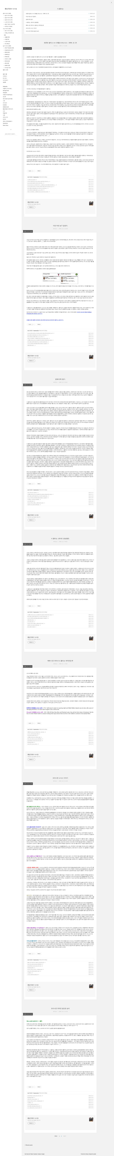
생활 (7, 37)
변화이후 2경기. (29, 19)
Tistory (87, 1154)
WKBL (7, 65)
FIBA (7, 56)
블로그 (5, 69)
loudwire (5, 104)
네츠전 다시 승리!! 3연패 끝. (33, 504)
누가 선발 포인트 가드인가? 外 (33, 1107)
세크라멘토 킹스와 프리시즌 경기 (34, 740)
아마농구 (8, 67)
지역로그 (5, 76)
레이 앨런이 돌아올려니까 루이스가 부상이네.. (37, 188)
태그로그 (5, 78)
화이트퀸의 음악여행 (7, 98)
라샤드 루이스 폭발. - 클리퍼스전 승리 (35, 502)
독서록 (7, 43)
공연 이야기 (8, 19)
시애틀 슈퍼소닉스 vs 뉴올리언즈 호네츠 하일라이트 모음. (39, 340)
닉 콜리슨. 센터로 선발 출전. (32, 22)
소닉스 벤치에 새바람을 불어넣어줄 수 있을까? (37, 343)
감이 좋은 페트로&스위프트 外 (33, 1106)
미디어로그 (5, 80)
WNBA (7, 54)
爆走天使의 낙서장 (11, 9)
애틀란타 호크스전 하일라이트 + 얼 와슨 (35, 732)
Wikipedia (5, 86)
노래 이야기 (8, 22)
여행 (7, 39)
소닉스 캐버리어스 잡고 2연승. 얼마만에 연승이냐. (38, 181)
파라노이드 (5, 117)
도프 (4, 111)
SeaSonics (5, 123)
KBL (7, 63)
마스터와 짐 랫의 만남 (32, 735)
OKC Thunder (9, 48)
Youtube (39, 1154)
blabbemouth (6, 107)
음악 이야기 (7, 13)
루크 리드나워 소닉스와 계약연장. (34, 738)
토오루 (4, 96)
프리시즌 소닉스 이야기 (31, 28)
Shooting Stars (30, 742)
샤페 (4, 115)
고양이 (7, 41)
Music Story (5, 125)
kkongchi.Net (6, 90)
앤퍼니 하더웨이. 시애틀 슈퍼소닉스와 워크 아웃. (37, 191)
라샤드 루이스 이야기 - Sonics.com (34, 969)
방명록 (4, 82)
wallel (95, 1154)
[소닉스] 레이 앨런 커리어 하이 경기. (35, 183)
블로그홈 (5, 74)
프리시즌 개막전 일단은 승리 (32, 31)
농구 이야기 (7, 45)
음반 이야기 (8, 17)
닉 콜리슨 (29, 972)
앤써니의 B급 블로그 (7, 121)
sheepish (5, 92)
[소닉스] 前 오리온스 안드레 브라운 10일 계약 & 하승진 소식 (40, 186)
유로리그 (8, 58)
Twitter (31, 1154)
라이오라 (5, 102)
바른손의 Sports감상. (8, 94)
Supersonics (9, 50)
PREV (55, 1136)
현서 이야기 (8, 30)
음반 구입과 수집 (10, 24)
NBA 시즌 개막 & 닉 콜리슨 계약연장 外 (35, 25)
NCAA (7, 61)
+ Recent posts (28, 1145)
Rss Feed (26, 1154)
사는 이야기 (7, 28)
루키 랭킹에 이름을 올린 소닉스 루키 (35, 190)
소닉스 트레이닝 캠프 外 (32, 974)
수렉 (4, 100)
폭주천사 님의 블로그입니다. (34, 204)
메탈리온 (5, 113)
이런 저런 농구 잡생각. (31, 16)
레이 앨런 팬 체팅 (31, 626)
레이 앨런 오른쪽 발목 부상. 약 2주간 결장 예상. (37, 341)
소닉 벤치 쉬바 (30, 501)
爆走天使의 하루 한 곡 (8, 109)
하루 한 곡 (8, 26)
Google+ (43, 1154)
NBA (7, 52)
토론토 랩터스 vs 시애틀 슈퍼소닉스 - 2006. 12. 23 (37, 13)
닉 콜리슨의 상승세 (31, 179)
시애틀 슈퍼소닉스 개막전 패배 (33, 737)
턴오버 (4, 119)
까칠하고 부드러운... (7, 88)
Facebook (35, 1154)
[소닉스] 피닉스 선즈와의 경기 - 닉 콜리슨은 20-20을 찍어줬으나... (41, 184)
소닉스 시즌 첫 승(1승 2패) (33, 733)
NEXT (64, 1136)
